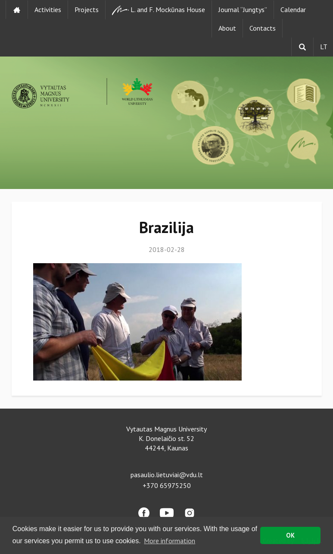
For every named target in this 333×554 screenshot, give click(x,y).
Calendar (293, 9)
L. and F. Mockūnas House (158, 10)
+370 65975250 (167, 485)
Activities (47, 9)
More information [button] (169, 540)
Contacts (262, 28)
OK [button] (290, 535)
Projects (87, 9)
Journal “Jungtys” (242, 9)
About (227, 28)
